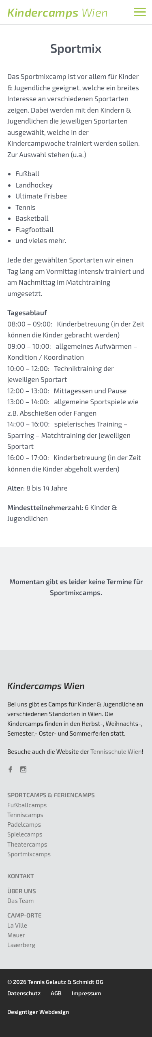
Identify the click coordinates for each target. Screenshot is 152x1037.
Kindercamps (57, 12)
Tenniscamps (25, 814)
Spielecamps (24, 834)
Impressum (86, 993)
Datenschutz (24, 993)
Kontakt (20, 875)
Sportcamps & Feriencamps (51, 794)
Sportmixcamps (29, 854)
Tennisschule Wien (115, 751)
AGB (56, 993)
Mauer (16, 935)
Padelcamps (24, 824)
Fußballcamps (27, 805)
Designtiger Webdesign (38, 1011)
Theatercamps (27, 844)
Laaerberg (21, 944)
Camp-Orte (24, 915)
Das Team (20, 900)
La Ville (17, 925)
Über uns (21, 890)
